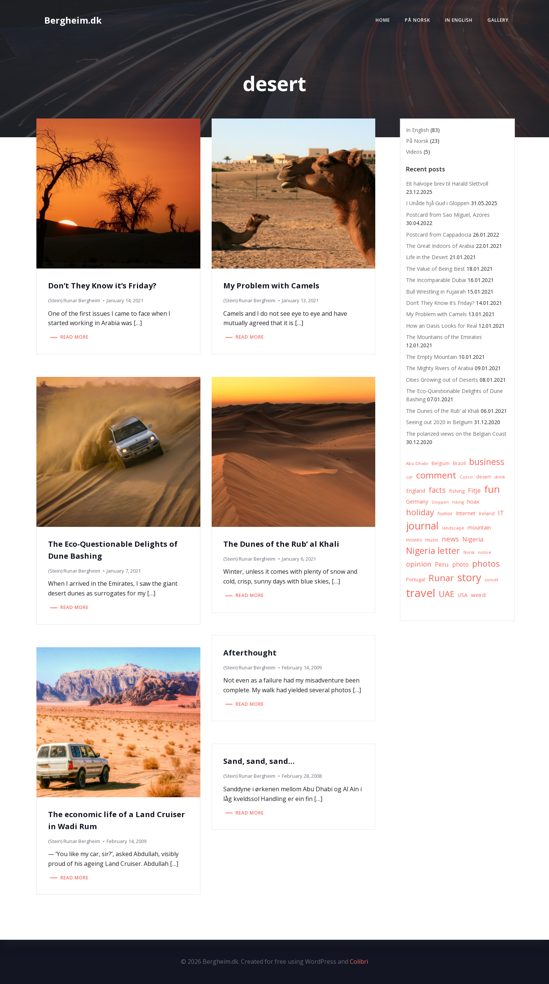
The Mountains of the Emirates (444, 336)
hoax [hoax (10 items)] (473, 501)
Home (383, 20)
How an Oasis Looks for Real (441, 325)
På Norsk (417, 20)
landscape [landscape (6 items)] (453, 528)
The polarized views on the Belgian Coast (456, 433)
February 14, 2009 (302, 667)
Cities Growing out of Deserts (442, 379)
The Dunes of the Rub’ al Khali (442, 410)
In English (458, 20)
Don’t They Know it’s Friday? (440, 302)
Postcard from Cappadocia (438, 234)
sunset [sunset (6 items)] (491, 579)
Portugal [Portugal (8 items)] (415, 579)
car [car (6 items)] (409, 477)
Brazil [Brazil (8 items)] (459, 463)
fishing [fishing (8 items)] (457, 491)
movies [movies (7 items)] (414, 540)
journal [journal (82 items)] (422, 525)
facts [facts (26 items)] (437, 490)
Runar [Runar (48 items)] (441, 578)
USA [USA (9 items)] (463, 594)
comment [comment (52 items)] (436, 475)
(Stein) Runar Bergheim (74, 300)
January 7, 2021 (124, 570)
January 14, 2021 (125, 300)
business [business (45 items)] (486, 462)
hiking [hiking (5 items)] (458, 502)
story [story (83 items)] (469, 577)
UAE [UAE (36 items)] (446, 593)
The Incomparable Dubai (436, 280)
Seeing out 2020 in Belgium (439, 422)
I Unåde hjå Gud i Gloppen (437, 203)
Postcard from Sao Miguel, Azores (448, 214)
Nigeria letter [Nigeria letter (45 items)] (433, 550)
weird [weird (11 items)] (478, 594)
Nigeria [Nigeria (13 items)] (472, 539)
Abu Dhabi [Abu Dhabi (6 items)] (417, 463)
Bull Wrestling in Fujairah (436, 291)
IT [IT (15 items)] (501, 512)
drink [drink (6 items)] (499, 477)
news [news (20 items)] (450, 538)
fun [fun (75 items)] (492, 489)
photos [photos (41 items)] (486, 563)
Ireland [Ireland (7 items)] (487, 513)
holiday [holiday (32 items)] (420, 512)
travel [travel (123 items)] (420, 592)
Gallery (497, 20)
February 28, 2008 (302, 775)
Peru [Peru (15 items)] (442, 564)
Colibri (359, 961)
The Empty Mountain (431, 356)
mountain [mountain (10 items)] (479, 527)
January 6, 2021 (299, 558)
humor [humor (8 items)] (445, 513)
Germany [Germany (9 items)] (417, 501)
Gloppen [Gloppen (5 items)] (440, 502)
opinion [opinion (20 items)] (419, 563)
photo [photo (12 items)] (460, 564)
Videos (414, 151)
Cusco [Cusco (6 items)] (466, 477)
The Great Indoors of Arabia (440, 245)
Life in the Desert (427, 257)
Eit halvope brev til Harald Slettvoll (447, 183)
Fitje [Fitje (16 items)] (474, 490)
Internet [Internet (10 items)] (465, 513)
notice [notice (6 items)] (484, 552)
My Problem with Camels (436, 314)
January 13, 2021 (300, 300)
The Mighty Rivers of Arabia (439, 368)
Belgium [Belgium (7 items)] (441, 463)
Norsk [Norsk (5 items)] (469, 552)
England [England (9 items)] (415, 490)
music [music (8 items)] (431, 539)
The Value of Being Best (435, 268)
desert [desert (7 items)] (483, 477)
